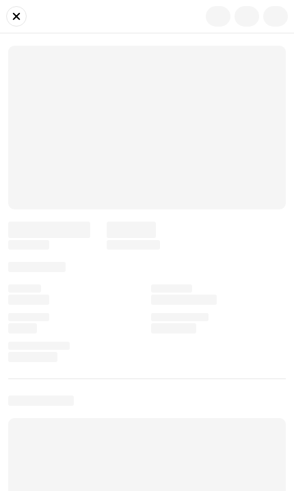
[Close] (16, 16)
